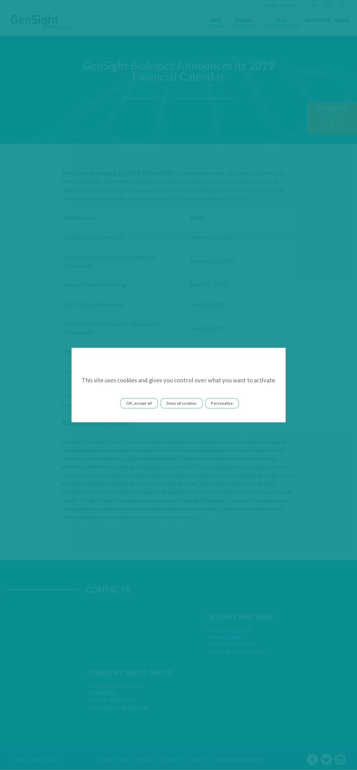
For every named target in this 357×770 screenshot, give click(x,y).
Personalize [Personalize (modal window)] (222, 403)
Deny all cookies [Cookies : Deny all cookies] (181, 403)
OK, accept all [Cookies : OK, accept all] (139, 403)
